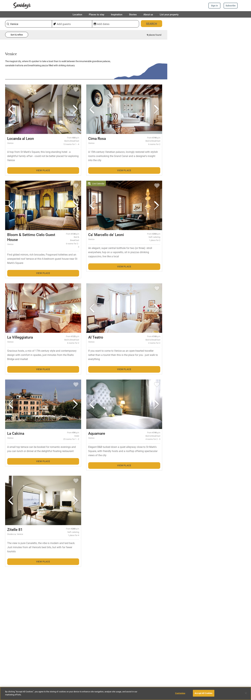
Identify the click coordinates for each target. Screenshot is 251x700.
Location (77, 14)
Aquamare (96, 433)
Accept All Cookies (203, 693)
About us (148, 14)
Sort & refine (17, 34)
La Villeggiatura (20, 337)
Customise (180, 693)
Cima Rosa (97, 138)
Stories (133, 14)
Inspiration (116, 14)
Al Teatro (95, 337)
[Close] (245, 693)
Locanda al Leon (20, 138)
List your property (169, 14)
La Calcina (15, 433)
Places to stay (96, 14)
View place (43, 170)
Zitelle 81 (15, 529)
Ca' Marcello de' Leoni (106, 234)
